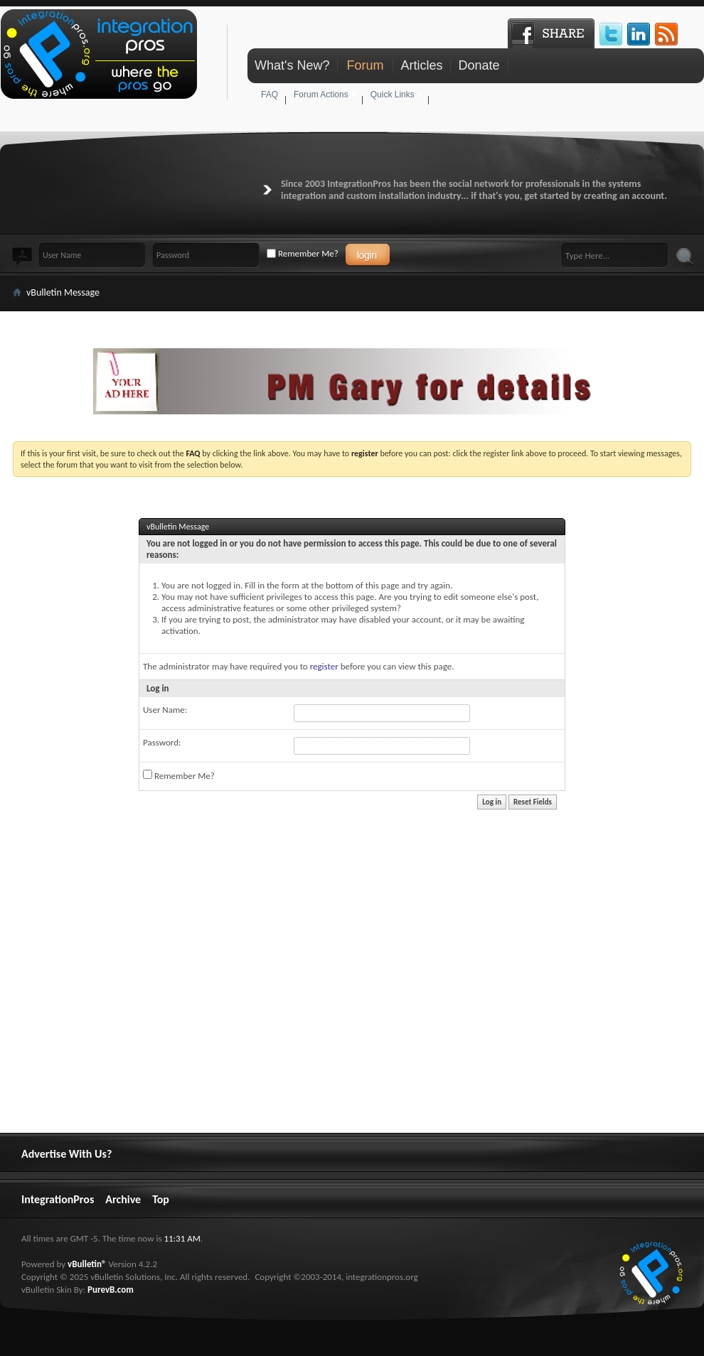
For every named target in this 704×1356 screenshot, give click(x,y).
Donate (478, 65)
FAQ (269, 94)
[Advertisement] (250, 1066)
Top (160, 1199)
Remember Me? (302, 253)
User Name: (165, 709)
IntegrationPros (57, 1199)
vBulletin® (87, 1264)
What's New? (292, 65)
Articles (421, 65)
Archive (123, 1199)
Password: (162, 742)
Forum (364, 65)
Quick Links (392, 94)
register (324, 666)
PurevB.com (110, 1289)
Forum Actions (321, 94)
